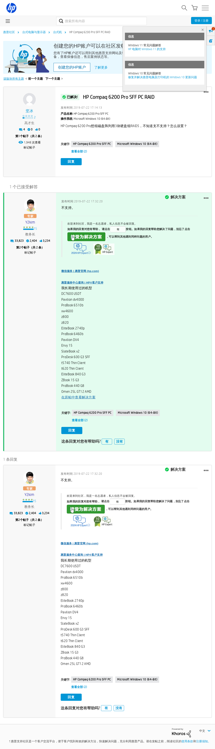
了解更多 (101, 67)
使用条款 (187, 741)
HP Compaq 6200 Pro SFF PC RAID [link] (89, 32)
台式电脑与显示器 (34, 32)
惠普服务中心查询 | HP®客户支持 (82, 282)
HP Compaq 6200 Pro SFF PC (92, 144)
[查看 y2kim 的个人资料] (30, 222)
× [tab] (202, 30)
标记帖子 (29, 147)
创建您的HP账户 (72, 67)
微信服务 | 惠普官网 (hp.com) (80, 271)
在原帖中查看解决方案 (78, 397)
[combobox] (101, 21)
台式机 (57, 32)
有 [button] (107, 441)
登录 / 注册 (201, 20)
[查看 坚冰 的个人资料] (29, 111)
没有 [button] (119, 441)
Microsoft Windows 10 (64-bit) (137, 144)
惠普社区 (9, 32)
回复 (71, 161)
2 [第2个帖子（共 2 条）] (20, 247)
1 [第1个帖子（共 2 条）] (19, 136)
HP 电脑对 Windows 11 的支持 (147, 49)
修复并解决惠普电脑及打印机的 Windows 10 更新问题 (162, 77)
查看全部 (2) (79, 151)
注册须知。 (203, 741)
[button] (206, 92)
